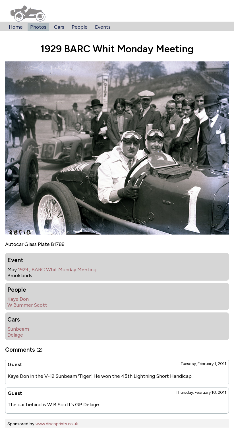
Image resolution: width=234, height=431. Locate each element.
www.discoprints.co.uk (57, 423)
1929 (23, 269)
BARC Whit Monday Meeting (64, 269)
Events (103, 27)
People (80, 27)
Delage (15, 335)
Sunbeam (18, 329)
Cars (59, 27)
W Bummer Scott (27, 305)
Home (16, 27)
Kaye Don (18, 299)
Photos (38, 27)
